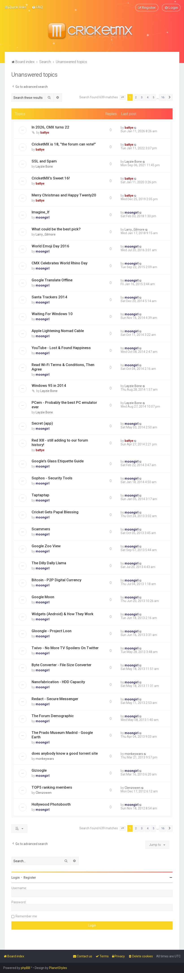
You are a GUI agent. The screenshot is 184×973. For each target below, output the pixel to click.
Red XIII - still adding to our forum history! (60, 442)
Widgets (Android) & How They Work (62, 613)
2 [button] (136, 97)
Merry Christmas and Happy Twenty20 (64, 195)
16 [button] (162, 97)
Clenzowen (44, 792)
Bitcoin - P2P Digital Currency (56, 580)
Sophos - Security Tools (52, 478)
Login (15, 877)
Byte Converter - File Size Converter (61, 664)
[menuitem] (37, 7)
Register (30, 877)
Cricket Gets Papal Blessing (55, 512)
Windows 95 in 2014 (49, 385)
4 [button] (147, 97)
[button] (123, 97)
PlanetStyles (58, 968)
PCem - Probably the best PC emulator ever (64, 404)
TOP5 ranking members (52, 787)
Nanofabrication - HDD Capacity (58, 681)
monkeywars (45, 758)
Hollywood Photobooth (51, 804)
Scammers (41, 529)
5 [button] (153, 97)
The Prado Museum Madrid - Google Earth (62, 734)
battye (44, 132)
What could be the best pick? (56, 229)
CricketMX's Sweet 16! (51, 178)
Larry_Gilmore (46, 234)
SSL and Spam (44, 161)
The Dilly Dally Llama (49, 563)
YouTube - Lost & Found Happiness (61, 347)
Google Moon (43, 596)
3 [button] (142, 97)
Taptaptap (40, 495)
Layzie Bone (44, 166)
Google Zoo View (46, 546)
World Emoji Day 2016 (50, 246)
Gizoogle (39, 770)
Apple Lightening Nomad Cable (58, 331)
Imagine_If (40, 212)
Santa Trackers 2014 (49, 297)
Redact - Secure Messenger (55, 698)
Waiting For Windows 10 (52, 314)
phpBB (25, 968)
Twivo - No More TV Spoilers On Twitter (65, 647)
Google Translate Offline (52, 280)
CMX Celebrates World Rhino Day (59, 263)
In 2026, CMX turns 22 (50, 127)
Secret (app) (42, 423)
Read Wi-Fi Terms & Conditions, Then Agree (63, 366)
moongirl (43, 217)
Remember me (26, 916)
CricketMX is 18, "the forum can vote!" (64, 144)
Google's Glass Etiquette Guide (58, 461)
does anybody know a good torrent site (65, 753)
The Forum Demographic (53, 715)
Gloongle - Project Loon (51, 630)
